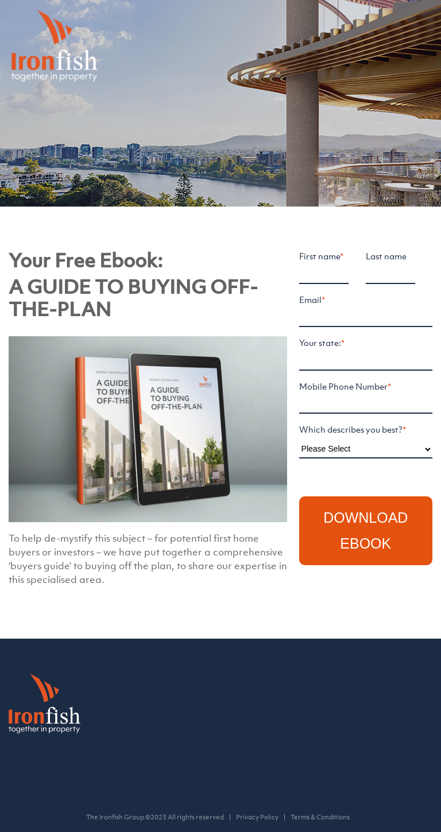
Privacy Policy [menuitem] (257, 817)
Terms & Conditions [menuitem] (320, 817)
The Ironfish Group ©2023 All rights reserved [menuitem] (155, 817)
